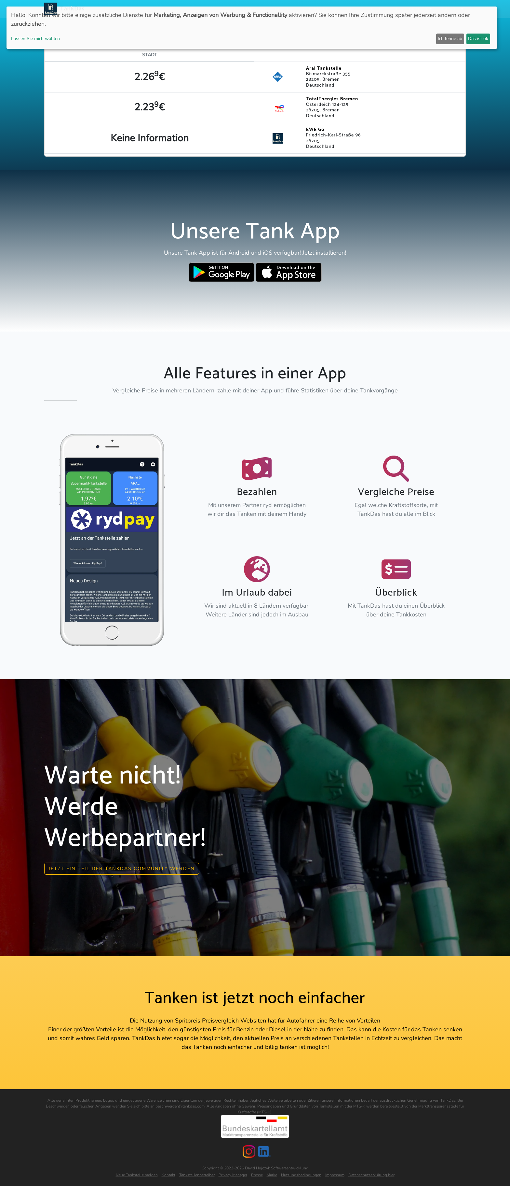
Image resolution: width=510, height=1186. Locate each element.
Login (397, 9)
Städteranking (316, 9)
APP (265, 9)
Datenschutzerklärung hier (371, 1174)
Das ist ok (478, 38)
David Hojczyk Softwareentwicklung (276, 1167)
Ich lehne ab (450, 38)
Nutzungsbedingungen (301, 1174)
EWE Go (315, 130)
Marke (272, 1174)
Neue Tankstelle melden (137, 1174)
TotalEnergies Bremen (332, 99)
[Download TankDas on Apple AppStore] (289, 272)
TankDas (71, 9)
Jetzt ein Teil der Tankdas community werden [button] (121, 868)
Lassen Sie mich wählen (35, 38)
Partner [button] (419, 9)
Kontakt (168, 1174)
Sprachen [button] (448, 9)
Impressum (334, 1174)
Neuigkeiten (241, 9)
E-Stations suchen (362, 9)
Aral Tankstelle (324, 68)
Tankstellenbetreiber (197, 1174)
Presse (257, 1174)
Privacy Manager (233, 1174)
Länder (283, 9)
